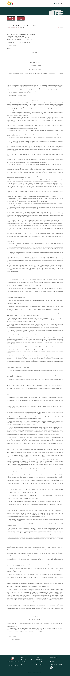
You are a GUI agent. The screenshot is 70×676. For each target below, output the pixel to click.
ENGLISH (56, 3)
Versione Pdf (60, 29)
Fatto (12, 27)
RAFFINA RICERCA (20, 18)
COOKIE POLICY (39, 662)
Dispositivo (22, 27)
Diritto (16, 27)
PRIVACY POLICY (39, 664)
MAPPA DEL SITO (39, 661)
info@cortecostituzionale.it (28, 662)
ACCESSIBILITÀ (39, 659)
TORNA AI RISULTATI (11, 18)
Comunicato (26, 33)
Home (8, 11)
